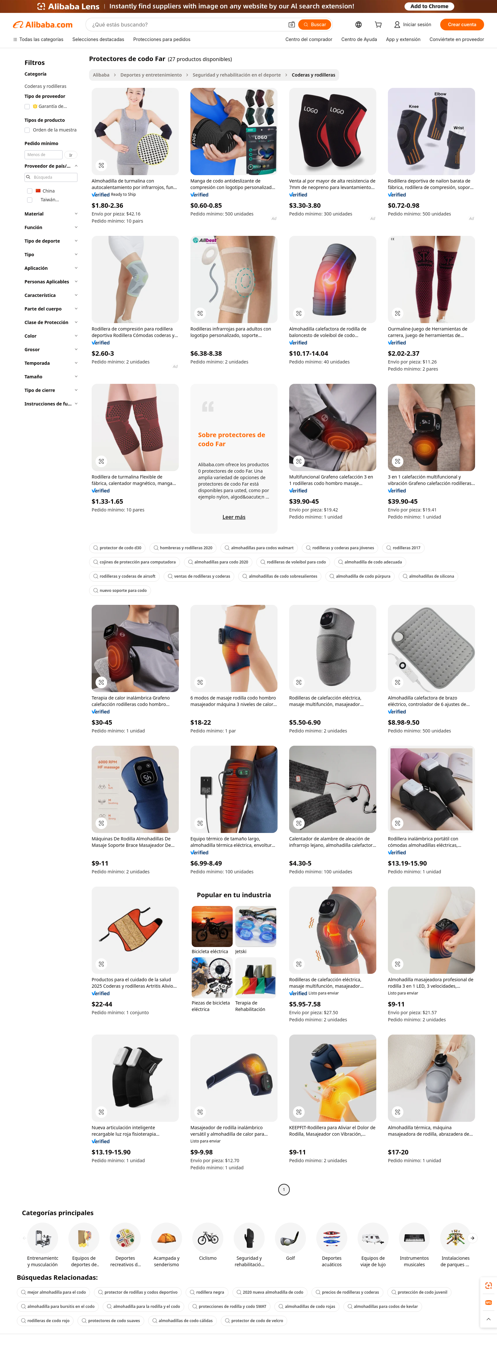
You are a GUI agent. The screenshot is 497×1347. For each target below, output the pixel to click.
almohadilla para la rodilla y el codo (143, 1306)
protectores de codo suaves (111, 1320)
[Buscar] (314, 24)
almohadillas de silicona (428, 576)
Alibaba (101, 75)
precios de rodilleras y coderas (347, 1292)
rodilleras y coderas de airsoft (124, 576)
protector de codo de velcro (254, 1320)
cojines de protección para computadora (134, 562)
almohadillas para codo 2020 (218, 562)
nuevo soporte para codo (120, 590)
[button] (292, 24)
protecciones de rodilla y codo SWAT (229, 1306)
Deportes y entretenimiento (151, 75)
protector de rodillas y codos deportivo (138, 1292)
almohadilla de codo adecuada (370, 562)
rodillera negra (207, 1292)
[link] (488, 1285)
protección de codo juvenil (419, 1292)
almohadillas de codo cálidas (182, 1320)
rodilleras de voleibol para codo (293, 562)
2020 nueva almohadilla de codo (270, 1292)
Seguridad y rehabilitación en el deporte (237, 75)
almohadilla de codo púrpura (360, 576)
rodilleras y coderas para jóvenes (340, 548)
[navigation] (49, 625)
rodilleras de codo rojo (45, 1320)
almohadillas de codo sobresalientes (279, 576)
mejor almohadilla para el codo (53, 1292)
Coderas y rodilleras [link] (313, 75)
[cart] (379, 25)
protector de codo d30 (117, 548)
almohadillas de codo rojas (307, 1306)
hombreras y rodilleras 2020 (183, 548)
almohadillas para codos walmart (259, 548)
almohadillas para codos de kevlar (383, 1306)
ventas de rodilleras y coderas (199, 576)
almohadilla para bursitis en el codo (58, 1306)
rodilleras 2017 (403, 548)
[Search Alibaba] (187, 24)
